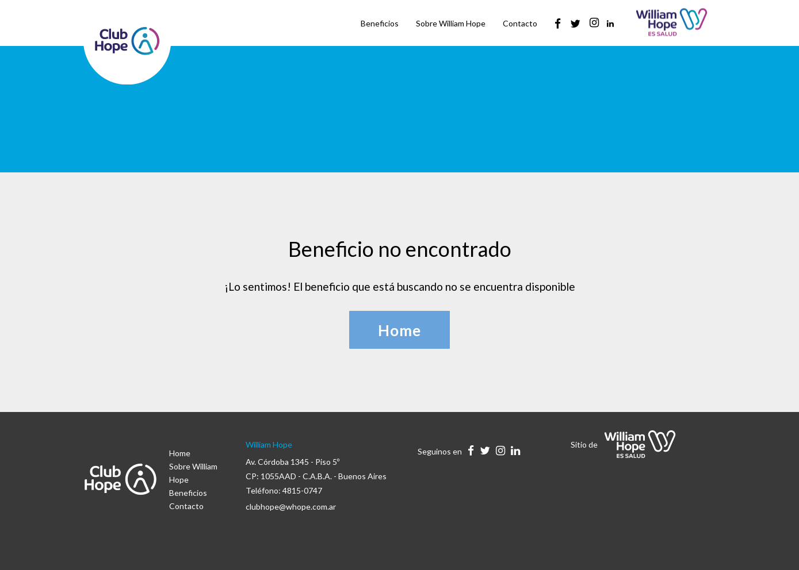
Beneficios (188, 493)
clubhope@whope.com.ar (291, 506)
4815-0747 (302, 490)
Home (179, 453)
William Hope (269, 444)
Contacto (186, 506)
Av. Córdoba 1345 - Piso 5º (292, 462)
